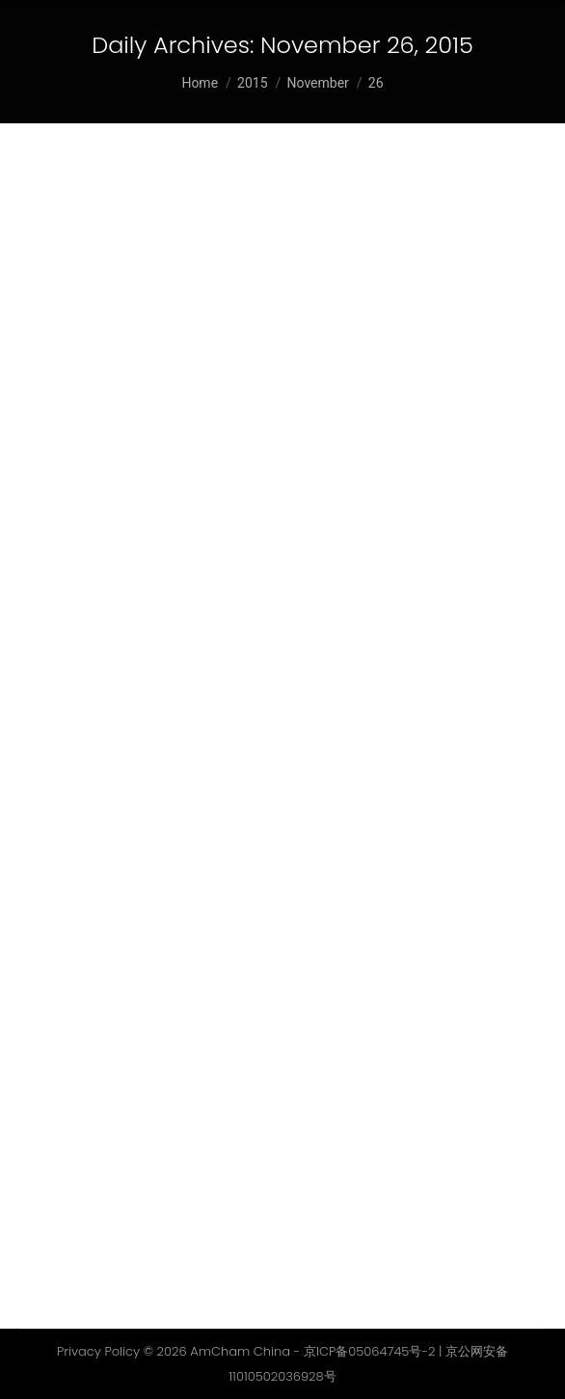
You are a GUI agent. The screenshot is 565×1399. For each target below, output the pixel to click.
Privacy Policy (98, 1351)
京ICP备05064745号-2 (370, 1351)
